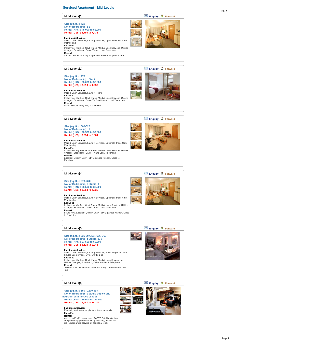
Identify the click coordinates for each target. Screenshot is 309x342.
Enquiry (154, 16)
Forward (170, 16)
